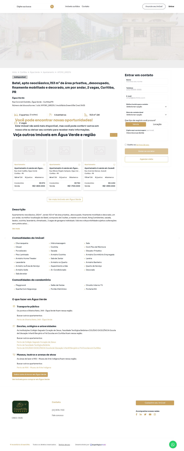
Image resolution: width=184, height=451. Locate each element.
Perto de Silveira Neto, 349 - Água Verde (34, 319)
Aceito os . (138, 145)
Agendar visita (146, 159)
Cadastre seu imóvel (155, 403)
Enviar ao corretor (146, 151)
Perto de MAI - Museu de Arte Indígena (34, 367)
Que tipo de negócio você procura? (146, 123)
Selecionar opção (146, 107)
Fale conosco (58, 415)
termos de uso (142, 145)
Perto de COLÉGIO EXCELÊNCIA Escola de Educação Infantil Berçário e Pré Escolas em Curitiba (59, 348)
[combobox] (48, 6)
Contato (100, 6)
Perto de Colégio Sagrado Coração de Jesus (36, 342)
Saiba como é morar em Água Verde (30, 374)
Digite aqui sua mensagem (140, 130)
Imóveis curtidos (87, 6)
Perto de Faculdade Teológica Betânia (33, 345)
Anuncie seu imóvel (153, 6)
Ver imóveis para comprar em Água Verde (31, 379)
